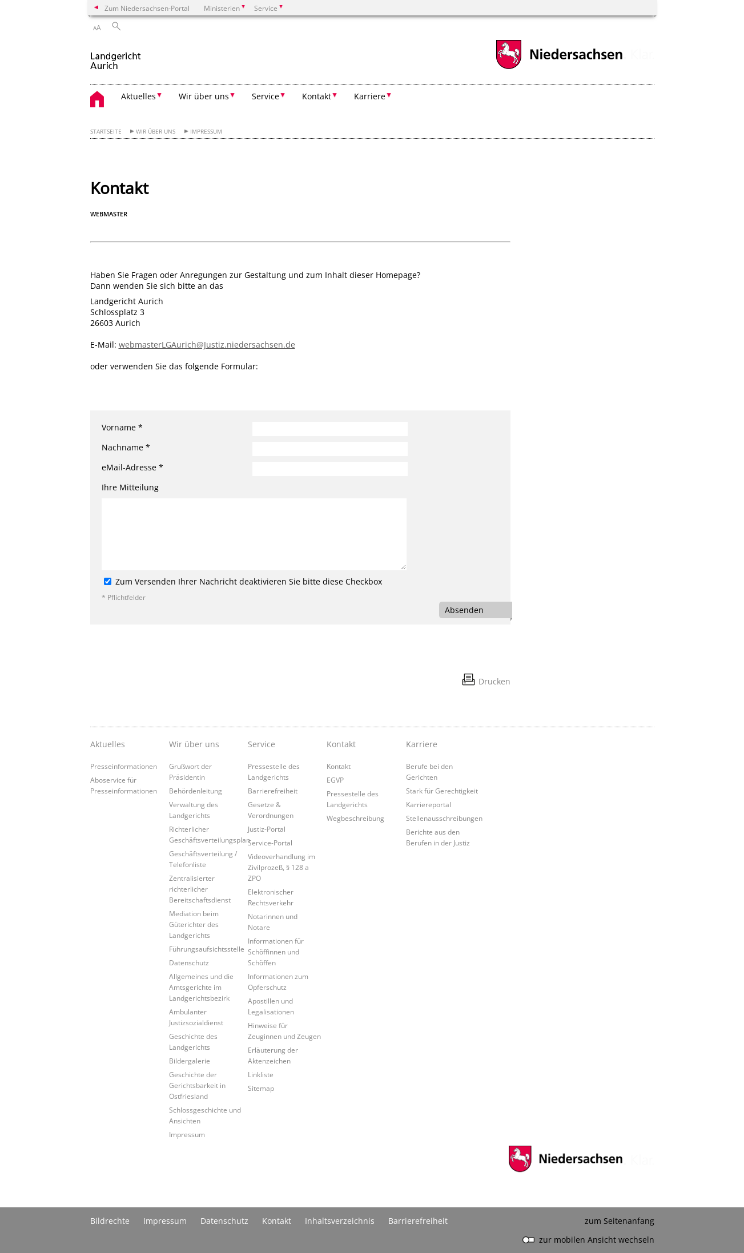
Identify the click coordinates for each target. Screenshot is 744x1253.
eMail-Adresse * (132, 467)
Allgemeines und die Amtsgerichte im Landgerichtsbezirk (201, 987)
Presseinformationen (123, 766)
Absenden (464, 610)
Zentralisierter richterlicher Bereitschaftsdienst (200, 888)
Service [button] (265, 96)
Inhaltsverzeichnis (340, 1220)
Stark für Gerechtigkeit (442, 790)
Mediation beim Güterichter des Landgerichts (194, 924)
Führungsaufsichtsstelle (206, 948)
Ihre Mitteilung (130, 487)
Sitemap (261, 1088)
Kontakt (341, 744)
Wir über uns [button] (204, 96)
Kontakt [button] (316, 96)
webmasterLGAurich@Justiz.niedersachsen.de (207, 344)
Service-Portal (270, 842)
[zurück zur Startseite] (115, 56)
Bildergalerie (189, 1060)
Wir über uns (155, 131)
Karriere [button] (369, 96)
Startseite (106, 131)
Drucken (494, 681)
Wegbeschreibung (355, 818)
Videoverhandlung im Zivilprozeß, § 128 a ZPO (281, 867)
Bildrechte (110, 1220)
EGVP (335, 779)
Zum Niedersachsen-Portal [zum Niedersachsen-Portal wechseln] (147, 8)
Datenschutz (189, 962)
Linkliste (261, 1074)
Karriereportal (428, 804)
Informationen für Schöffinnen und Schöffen (276, 951)
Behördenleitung (195, 790)
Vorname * (122, 427)
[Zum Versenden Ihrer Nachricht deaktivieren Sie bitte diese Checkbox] (107, 581)
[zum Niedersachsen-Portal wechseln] (559, 67)
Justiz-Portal (266, 828)
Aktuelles (107, 744)
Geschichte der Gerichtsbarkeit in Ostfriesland (197, 1085)
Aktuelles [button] (138, 96)
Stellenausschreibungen (444, 818)
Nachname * (126, 447)
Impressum (206, 131)
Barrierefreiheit (272, 790)
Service (261, 744)
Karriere (421, 744)
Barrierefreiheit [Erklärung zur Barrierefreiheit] (418, 1220)
